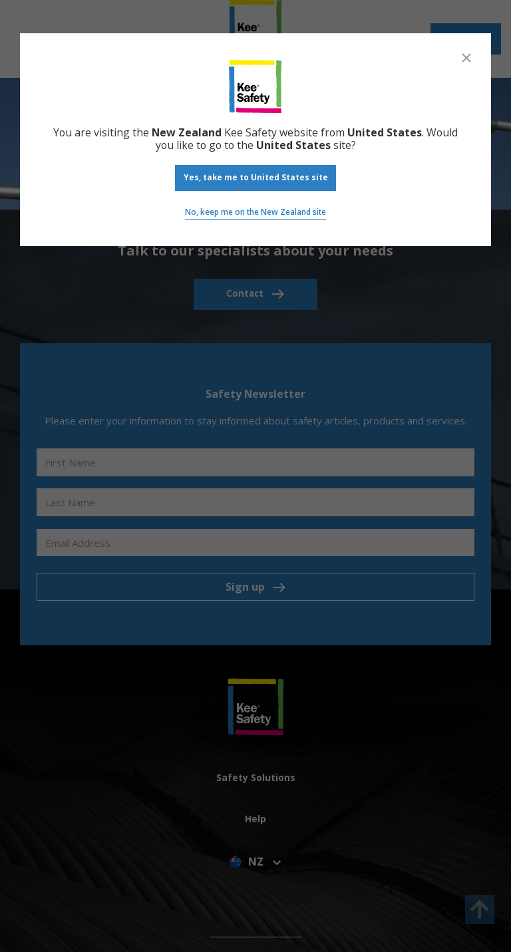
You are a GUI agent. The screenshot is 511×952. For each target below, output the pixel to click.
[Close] (466, 58)
